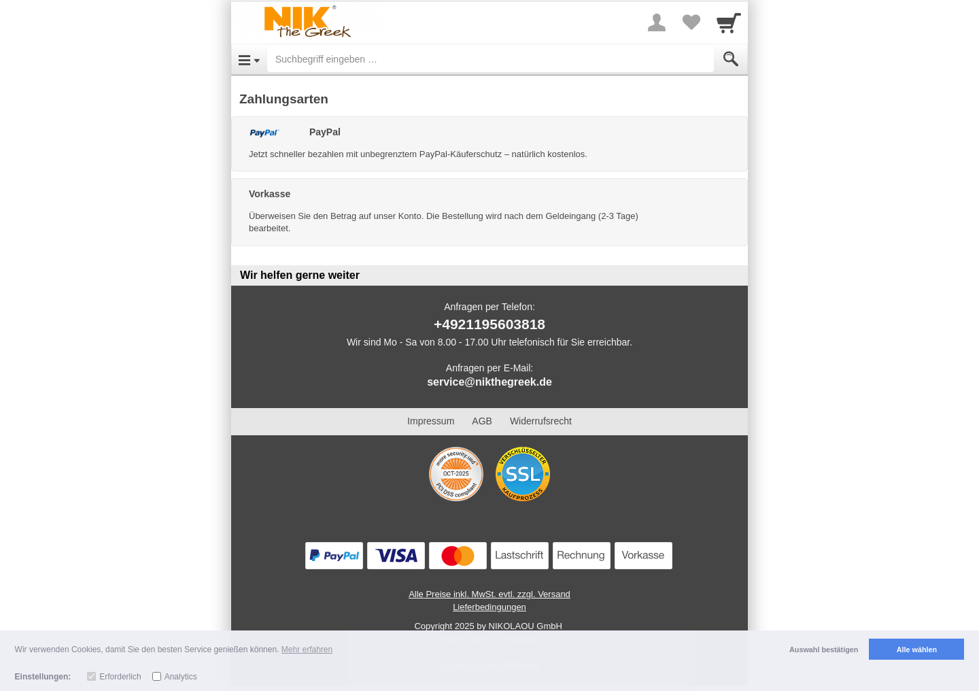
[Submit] (730, 59)
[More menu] (656, 22)
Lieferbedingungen (489, 607)
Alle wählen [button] (917, 649)
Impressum (430, 421)
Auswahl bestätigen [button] (823, 649)
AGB (482, 421)
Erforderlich (120, 676)
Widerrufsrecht (541, 421)
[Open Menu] (249, 59)
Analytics (181, 676)
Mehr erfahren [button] (306, 649)
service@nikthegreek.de (489, 382)
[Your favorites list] (690, 22)
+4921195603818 (489, 324)
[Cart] (729, 22)
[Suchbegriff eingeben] (490, 59)
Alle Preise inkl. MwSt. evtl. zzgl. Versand (489, 594)
